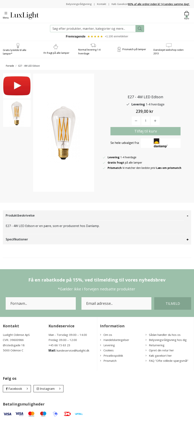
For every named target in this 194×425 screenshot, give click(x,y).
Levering (107, 347)
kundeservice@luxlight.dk (73, 353)
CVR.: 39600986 (13, 342)
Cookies (107, 353)
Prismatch (108, 363)
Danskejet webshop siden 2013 (168, 54)
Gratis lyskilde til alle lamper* (14, 54)
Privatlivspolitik (111, 358)
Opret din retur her (160, 353)
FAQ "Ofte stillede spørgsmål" (167, 363)
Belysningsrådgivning (94, 3)
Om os (106, 337)
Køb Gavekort (119, 7)
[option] (17, 90)
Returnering (155, 347)
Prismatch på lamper (134, 51)
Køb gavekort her (159, 358)
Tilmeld (173, 306)
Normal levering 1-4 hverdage (89, 54)
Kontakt (118, 3)
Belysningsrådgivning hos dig (166, 342)
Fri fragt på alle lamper (56, 55)
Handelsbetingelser (114, 342)
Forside (10, 68)
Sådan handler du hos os (163, 337)
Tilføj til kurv (145, 133)
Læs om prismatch (169, 170)
